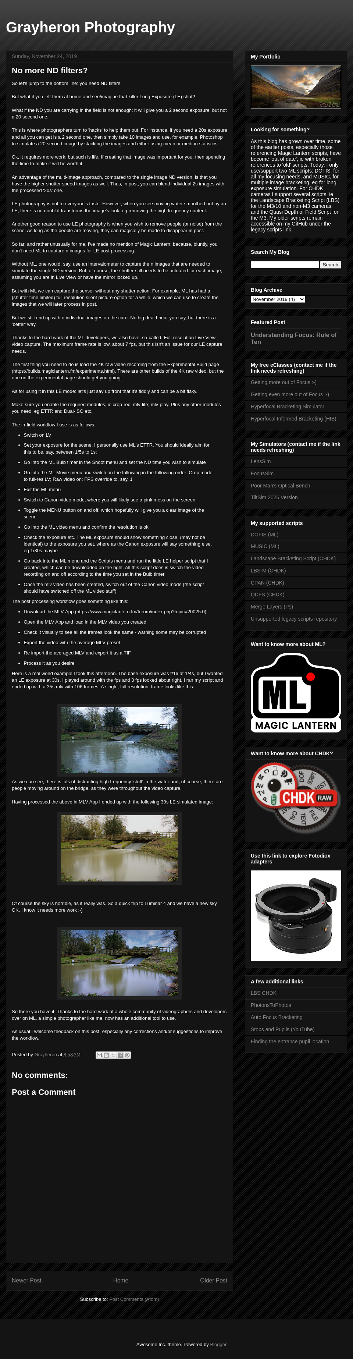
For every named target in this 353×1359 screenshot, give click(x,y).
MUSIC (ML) (265, 546)
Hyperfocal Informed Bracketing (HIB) (293, 419)
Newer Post (27, 1280)
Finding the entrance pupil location (290, 1041)
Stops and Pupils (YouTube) (282, 1029)
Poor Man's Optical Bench (280, 486)
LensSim (261, 461)
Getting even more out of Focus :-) (290, 394)
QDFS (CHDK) (268, 594)
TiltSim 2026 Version (274, 497)
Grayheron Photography (90, 27)
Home (121, 1280)
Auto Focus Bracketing (277, 1017)
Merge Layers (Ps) (272, 607)
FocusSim (262, 473)
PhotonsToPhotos (271, 1005)
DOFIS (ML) (264, 534)
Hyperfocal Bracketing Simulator (287, 406)
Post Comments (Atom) (134, 1299)
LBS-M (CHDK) (268, 571)
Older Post (213, 1280)
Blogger (218, 1344)
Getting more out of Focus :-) (284, 382)
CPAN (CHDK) (267, 583)
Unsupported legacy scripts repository (294, 619)
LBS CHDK (264, 993)
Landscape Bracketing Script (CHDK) (293, 558)
